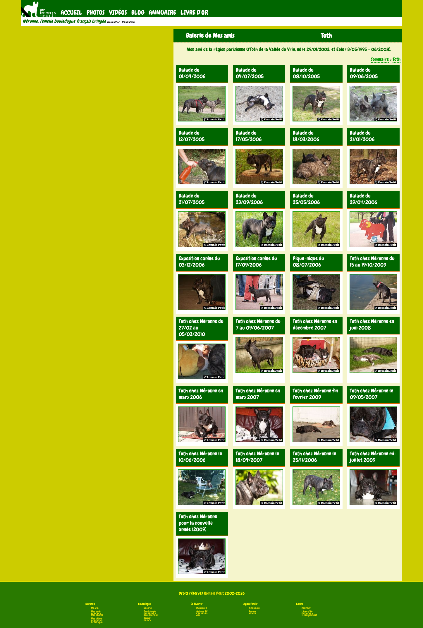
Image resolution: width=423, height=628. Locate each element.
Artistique (96, 622)
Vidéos (118, 12)
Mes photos (97, 615)
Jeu (198, 615)
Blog (137, 12)
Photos (96, 12)
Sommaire (380, 59)
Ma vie (94, 608)
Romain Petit (214, 593)
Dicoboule (201, 608)
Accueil (71, 12)
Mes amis (96, 611)
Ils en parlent (309, 615)
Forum (252, 611)
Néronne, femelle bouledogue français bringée (64, 21)
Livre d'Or (194, 12)
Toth (396, 59)
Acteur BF (201, 611)
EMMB (147, 618)
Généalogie (150, 611)
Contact (306, 608)
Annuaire (162, 12)
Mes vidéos (96, 618)
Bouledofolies (151, 615)
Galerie (148, 608)
